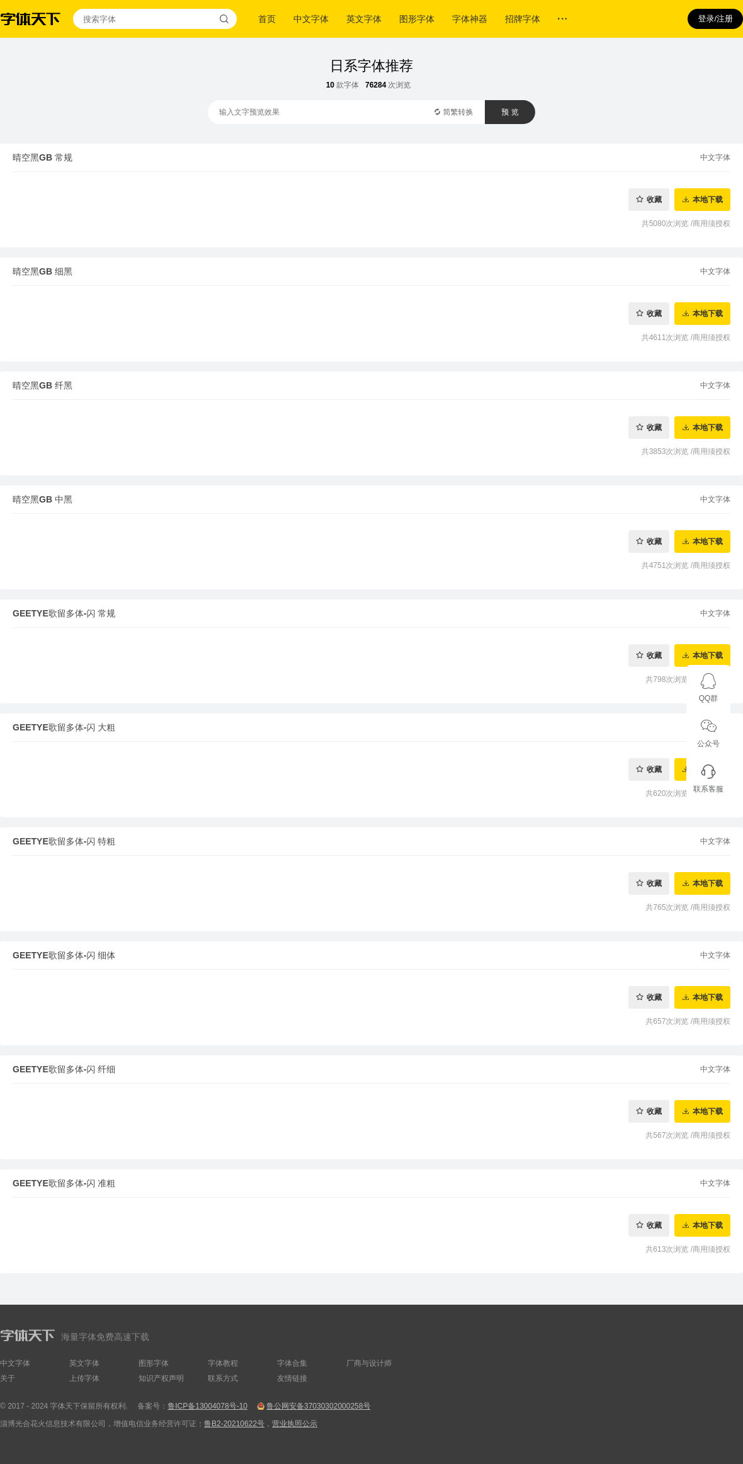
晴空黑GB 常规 (42, 157)
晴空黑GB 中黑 (42, 499)
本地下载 (708, 199)
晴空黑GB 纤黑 (42, 385)
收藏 (654, 199)
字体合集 (292, 1363)
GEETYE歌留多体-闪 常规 (64, 613)
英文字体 (364, 19)
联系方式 (223, 1378)
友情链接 (292, 1378)
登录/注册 (715, 18)
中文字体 (311, 19)
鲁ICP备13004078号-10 (207, 1406)
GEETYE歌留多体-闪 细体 (64, 955)
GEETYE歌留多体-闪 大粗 (64, 727)
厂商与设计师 (369, 1363)
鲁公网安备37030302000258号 (318, 1406)
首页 (267, 19)
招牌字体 (522, 19)
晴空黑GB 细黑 (42, 271)
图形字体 (416, 19)
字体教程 (223, 1363)
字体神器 (469, 19)
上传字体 (84, 1378)
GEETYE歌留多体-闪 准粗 (64, 1183)
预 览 (509, 112)
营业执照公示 (294, 1423)
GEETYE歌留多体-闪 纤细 (64, 1069)
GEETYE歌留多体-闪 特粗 (64, 841)
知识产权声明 (161, 1378)
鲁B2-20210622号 (234, 1423)
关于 (7, 1378)
